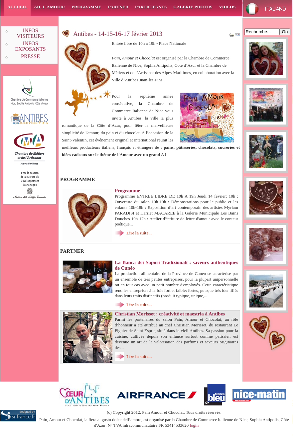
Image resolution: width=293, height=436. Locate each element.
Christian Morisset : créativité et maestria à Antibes (170, 313)
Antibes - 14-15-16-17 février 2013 (117, 33)
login (194, 425)
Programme (127, 190)
